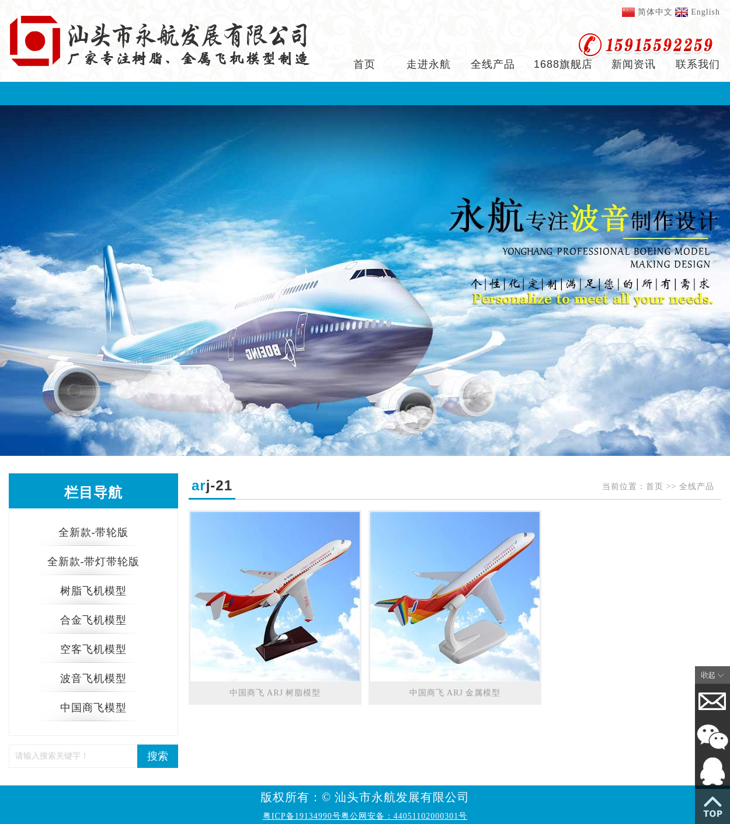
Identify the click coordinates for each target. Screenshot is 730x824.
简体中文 (655, 12)
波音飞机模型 (93, 678)
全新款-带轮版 (93, 532)
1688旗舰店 (563, 64)
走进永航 (428, 64)
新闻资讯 (633, 64)
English (705, 12)
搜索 (157, 756)
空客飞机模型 (93, 649)
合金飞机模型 (93, 620)
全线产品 (493, 64)
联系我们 (698, 64)
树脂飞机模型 (93, 591)
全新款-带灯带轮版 (93, 561)
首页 (364, 64)
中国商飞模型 (93, 708)
